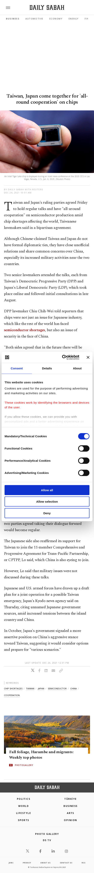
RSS (83, 863)
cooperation (12, 695)
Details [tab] (47, 368)
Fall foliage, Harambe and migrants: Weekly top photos (41, 754)
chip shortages (13, 688)
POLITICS (23, 799)
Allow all (47, 490)
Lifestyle (23, 813)
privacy (27, 863)
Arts (70, 813)
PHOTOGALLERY (24, 765)
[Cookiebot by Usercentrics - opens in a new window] (62, 357)
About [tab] (77, 368)
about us (45, 863)
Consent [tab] (17, 368)
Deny (47, 513)
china (73, 688)
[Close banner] (88, 357)
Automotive (34, 19)
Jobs (11, 863)
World (23, 806)
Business (12, 19)
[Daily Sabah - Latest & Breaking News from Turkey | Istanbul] (47, 7)
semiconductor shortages (24, 330)
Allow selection (47, 501)
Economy (56, 19)
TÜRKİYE (70, 799)
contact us (66, 863)
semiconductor (57, 688)
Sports (23, 820)
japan (41, 688)
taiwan (30, 688)
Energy (74, 19)
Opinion (70, 820)
